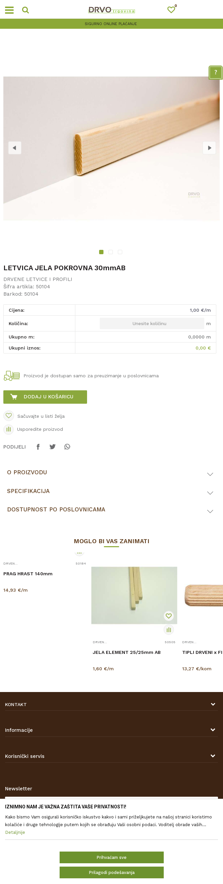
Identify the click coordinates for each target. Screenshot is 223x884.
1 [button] (102, 253)
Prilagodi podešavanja (112, 872)
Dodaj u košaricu (48, 397)
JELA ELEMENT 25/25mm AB (127, 652)
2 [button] (111, 253)
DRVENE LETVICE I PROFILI (37, 279)
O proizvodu (27, 472)
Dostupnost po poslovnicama (56, 509)
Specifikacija (28, 491)
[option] (111, 148)
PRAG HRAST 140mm (28, 573)
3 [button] (121, 253)
